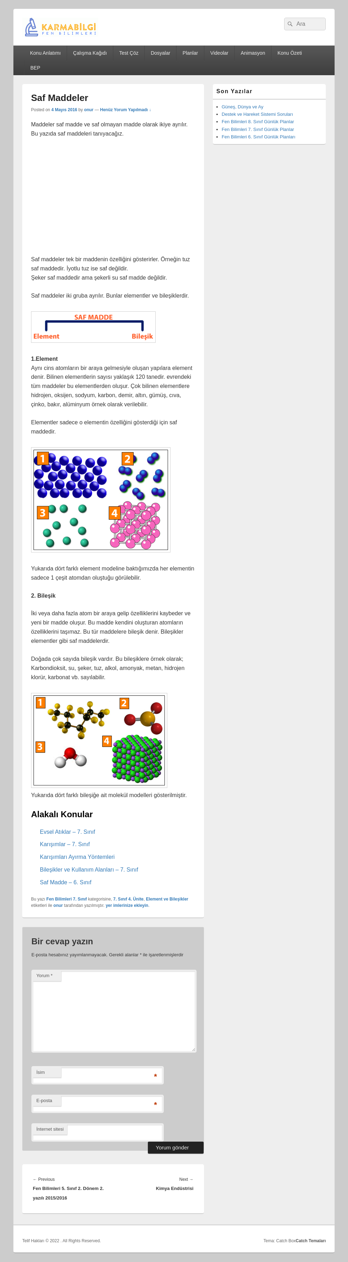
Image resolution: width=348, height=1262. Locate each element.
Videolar (219, 53)
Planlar (190, 53)
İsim (40, 1072)
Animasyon (253, 53)
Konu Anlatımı (45, 53)
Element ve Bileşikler (167, 899)
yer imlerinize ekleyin (127, 905)
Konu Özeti (289, 53)
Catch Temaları (311, 1240)
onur (89, 109)
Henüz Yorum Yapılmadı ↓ (125, 109)
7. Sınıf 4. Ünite (128, 899)
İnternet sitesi (50, 1129)
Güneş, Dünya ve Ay (242, 106)
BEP (35, 68)
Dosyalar (160, 53)
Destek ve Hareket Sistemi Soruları (257, 114)
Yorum (44, 975)
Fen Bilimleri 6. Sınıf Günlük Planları (258, 136)
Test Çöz (128, 53)
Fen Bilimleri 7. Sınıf (66, 899)
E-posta (44, 1100)
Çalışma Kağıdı (90, 53)
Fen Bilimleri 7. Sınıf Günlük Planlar (258, 129)
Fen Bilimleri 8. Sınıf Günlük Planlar (258, 121)
